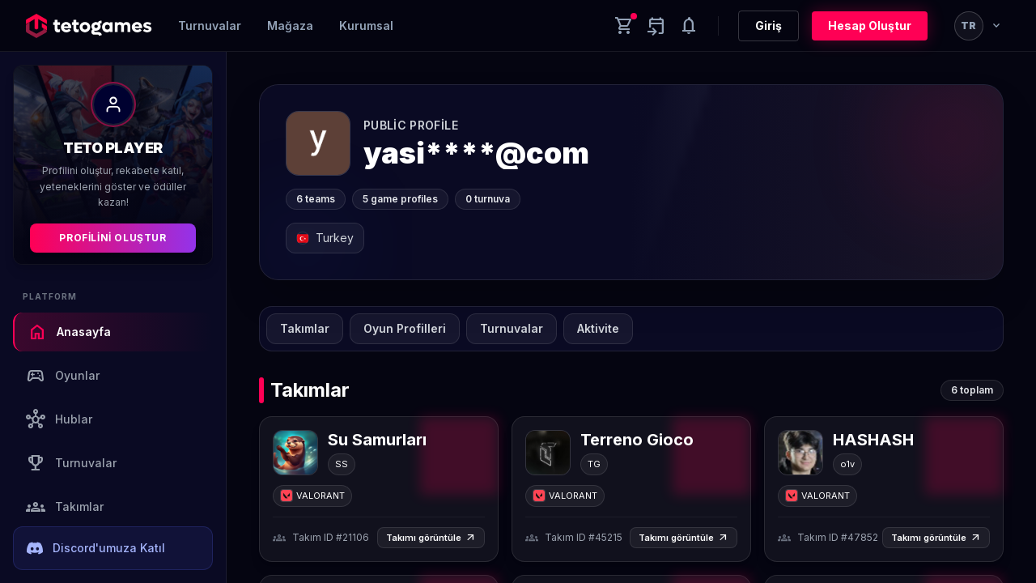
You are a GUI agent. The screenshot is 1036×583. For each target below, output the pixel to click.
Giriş (768, 25)
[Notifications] (688, 26)
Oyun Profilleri (404, 328)
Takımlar (65, 507)
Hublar (59, 419)
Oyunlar (63, 375)
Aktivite (598, 328)
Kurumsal (366, 25)
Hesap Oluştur (869, 25)
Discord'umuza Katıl (96, 548)
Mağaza (290, 25)
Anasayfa (69, 332)
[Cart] (624, 26)
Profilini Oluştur (112, 238)
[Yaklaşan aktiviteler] (656, 26)
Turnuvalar (209, 25)
